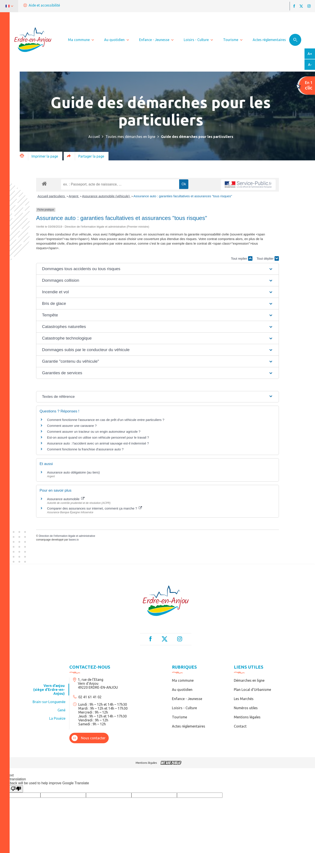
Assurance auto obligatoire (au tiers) (73, 472)
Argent (74, 196)
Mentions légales (247, 717)
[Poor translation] (16, 789)
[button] (157, 269)
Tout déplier (268, 258)
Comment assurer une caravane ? (72, 425)
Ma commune (183, 680)
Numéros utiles (246, 708)
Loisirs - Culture (184, 708)
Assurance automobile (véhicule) (106, 196)
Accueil (94, 137)
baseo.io (74, 539)
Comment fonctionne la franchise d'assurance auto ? (85, 449)
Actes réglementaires (188, 726)
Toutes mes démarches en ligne (130, 137)
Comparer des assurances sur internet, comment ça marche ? (94, 508)
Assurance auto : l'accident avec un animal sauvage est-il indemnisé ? (98, 443)
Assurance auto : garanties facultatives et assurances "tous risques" (182, 196)
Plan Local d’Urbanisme (252, 690)
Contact (240, 726)
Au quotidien (182, 690)
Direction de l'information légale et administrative (67, 535)
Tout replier (241, 258)
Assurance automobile (65, 499)
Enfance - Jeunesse (187, 699)
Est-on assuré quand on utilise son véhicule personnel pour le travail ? (98, 437)
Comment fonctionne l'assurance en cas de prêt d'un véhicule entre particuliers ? (105, 420)
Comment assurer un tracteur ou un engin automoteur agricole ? (93, 431)
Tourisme (179, 717)
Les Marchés (244, 699)
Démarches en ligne (249, 680)
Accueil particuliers (52, 196)
